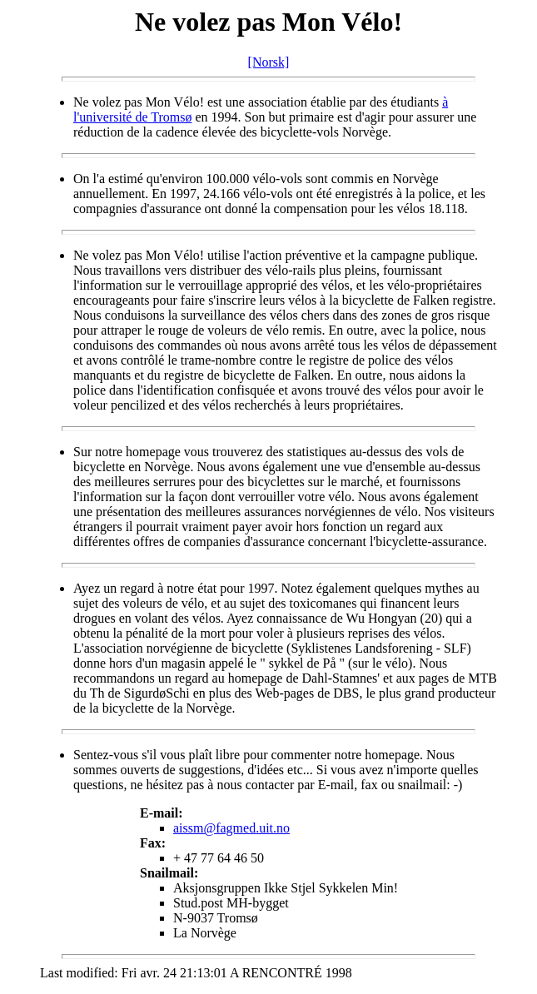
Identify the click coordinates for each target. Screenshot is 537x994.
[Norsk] (269, 62)
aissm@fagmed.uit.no (231, 828)
